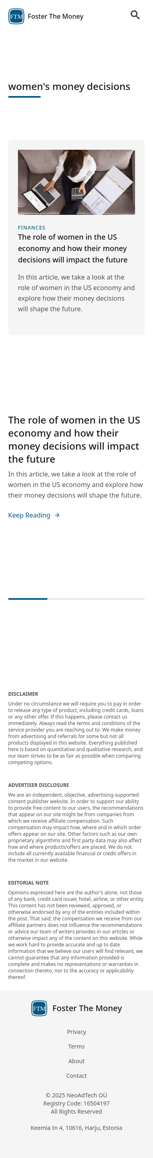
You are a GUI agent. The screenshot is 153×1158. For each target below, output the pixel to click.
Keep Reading (34, 515)
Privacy (76, 1032)
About (77, 1061)
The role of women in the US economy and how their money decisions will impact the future (74, 439)
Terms (76, 1046)
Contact (76, 1075)
